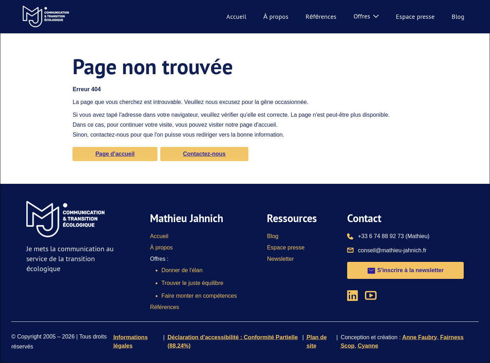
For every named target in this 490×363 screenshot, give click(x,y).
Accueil (236, 16)
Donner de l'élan (182, 270)
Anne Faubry (419, 337)
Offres (366, 16)
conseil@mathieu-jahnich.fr (392, 249)
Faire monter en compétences (199, 296)
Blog (458, 16)
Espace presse (415, 16)
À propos (276, 16)
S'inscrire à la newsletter (405, 271)
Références (321, 16)
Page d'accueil (115, 154)
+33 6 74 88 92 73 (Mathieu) (393, 235)
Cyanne (368, 346)
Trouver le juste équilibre (192, 283)
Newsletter (280, 259)
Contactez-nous (204, 154)
